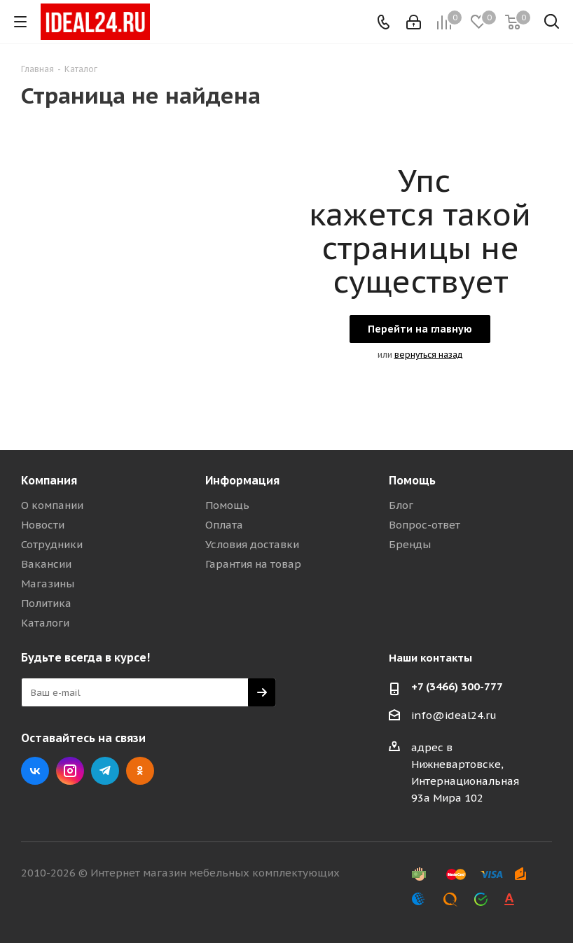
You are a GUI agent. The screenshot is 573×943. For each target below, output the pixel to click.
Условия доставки (252, 544)
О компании (52, 505)
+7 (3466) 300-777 (457, 686)
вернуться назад (428, 354)
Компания (49, 480)
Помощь (227, 505)
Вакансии (46, 564)
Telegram (105, 771)
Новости (42, 524)
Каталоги (45, 622)
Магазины (47, 583)
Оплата (224, 524)
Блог (401, 505)
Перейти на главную (420, 329)
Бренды (410, 544)
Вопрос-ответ (424, 524)
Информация (242, 480)
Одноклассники (140, 771)
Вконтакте (35, 771)
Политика (46, 603)
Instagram (70, 771)
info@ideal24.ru (454, 715)
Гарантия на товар (253, 564)
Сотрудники (52, 544)
